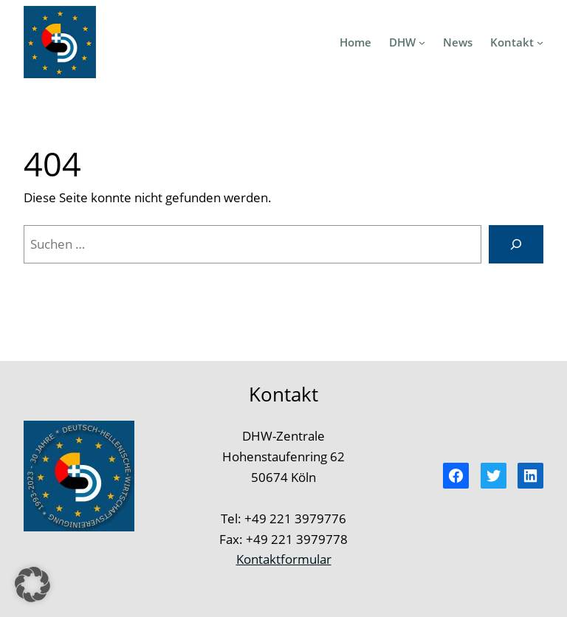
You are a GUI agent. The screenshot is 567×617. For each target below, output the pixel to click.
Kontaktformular (283, 559)
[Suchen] (516, 244)
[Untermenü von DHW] (422, 41)
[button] (32, 584)
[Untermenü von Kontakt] (540, 41)
